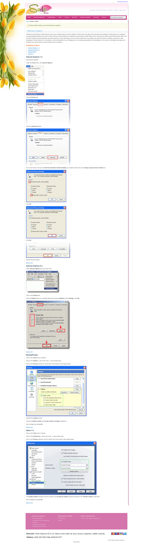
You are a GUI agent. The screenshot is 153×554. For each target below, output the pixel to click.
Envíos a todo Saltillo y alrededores (91, 518)
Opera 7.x (31, 54)
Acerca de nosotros (38, 518)
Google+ (35, 522)
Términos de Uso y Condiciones (41, 520)
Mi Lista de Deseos (101, 10)
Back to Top (29, 263)
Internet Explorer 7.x (34, 48)
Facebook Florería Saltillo (39, 526)
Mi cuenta (92, 10)
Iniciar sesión (122, 10)
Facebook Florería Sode (39, 524)
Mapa (60, 520)
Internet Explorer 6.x (34, 50)
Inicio (27, 21)
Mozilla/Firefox (32, 52)
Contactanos (62, 518)
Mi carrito (110, 10)
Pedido (116, 10)
